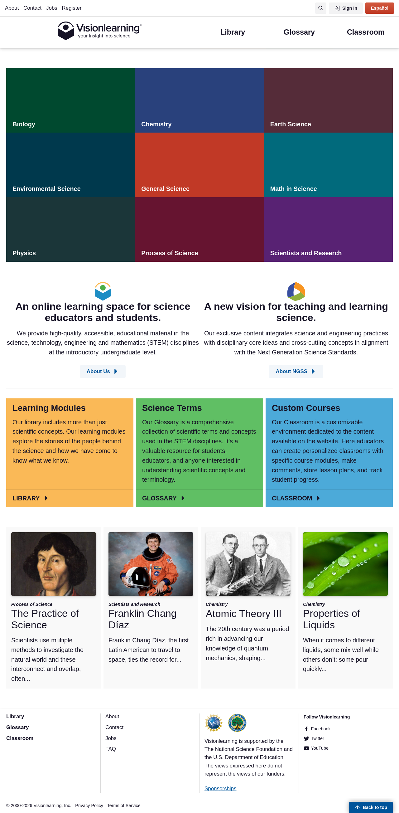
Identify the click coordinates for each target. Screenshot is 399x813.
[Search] (320, 8)
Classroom (19, 738)
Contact (32, 8)
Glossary (17, 727)
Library (15, 716)
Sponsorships (220, 788)
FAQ (110, 749)
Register (72, 8)
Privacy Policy (89, 805)
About (12, 8)
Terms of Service (124, 805)
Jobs (51, 8)
